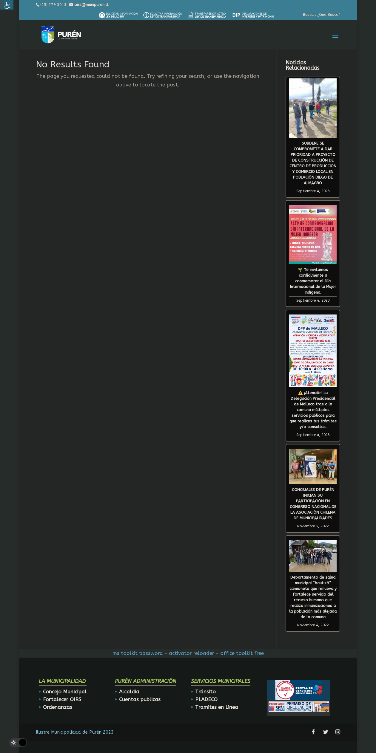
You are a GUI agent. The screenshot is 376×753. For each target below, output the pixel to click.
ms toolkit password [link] (138, 653)
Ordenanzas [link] (57, 707)
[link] (118, 15)
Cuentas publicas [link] (140, 699)
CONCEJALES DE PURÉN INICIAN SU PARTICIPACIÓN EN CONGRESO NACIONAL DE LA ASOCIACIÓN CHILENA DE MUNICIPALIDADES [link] (313, 503)
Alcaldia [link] (129, 692)
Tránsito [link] (205, 692)
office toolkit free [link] (242, 653)
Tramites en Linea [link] (216, 707)
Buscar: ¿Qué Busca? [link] (321, 14)
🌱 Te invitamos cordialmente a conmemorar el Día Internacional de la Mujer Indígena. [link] (313, 281)
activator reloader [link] (191, 653)
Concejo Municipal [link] (65, 692)
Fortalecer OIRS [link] (62, 699)
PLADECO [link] (206, 699)
